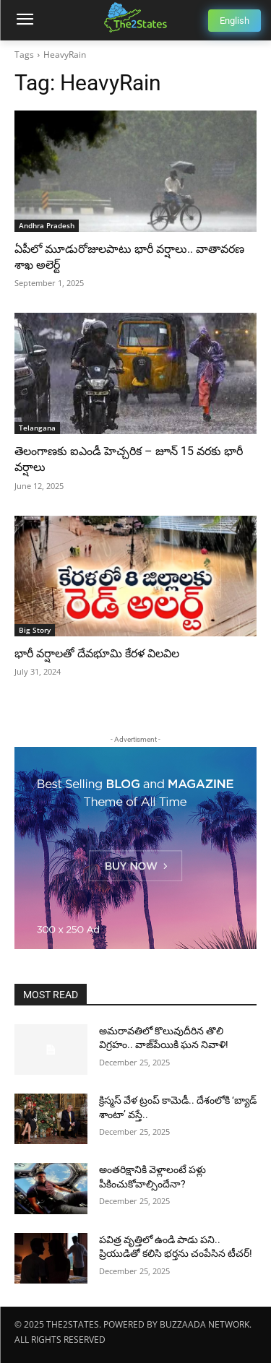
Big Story (35, 630)
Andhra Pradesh (46, 225)
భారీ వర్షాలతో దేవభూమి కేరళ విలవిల (96, 653)
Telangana (37, 428)
